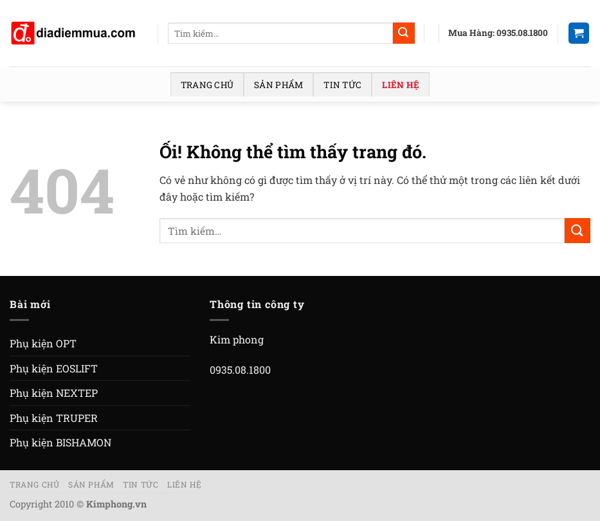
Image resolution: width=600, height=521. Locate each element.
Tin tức (342, 85)
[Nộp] (404, 33)
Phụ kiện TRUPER (54, 418)
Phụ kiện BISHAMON (60, 442)
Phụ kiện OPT (43, 343)
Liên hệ (400, 85)
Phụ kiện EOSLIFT (54, 368)
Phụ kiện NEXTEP (54, 392)
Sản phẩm (278, 85)
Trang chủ (207, 85)
